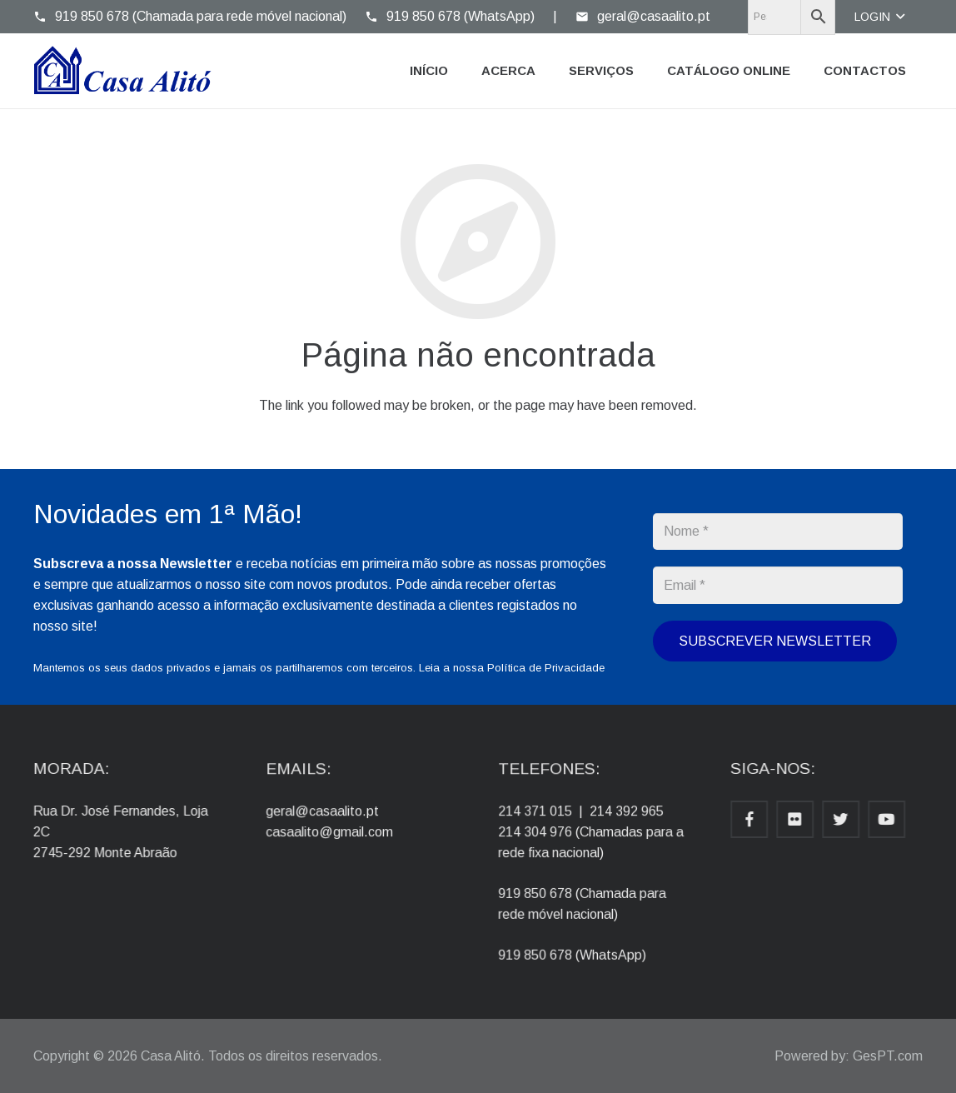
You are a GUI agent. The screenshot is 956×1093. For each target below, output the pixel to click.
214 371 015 (546, 821)
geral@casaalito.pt (330, 821)
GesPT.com (888, 1056)
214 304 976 (546, 838)
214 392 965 (620, 821)
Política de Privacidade (546, 667)
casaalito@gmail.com (335, 838)
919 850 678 (546, 887)
